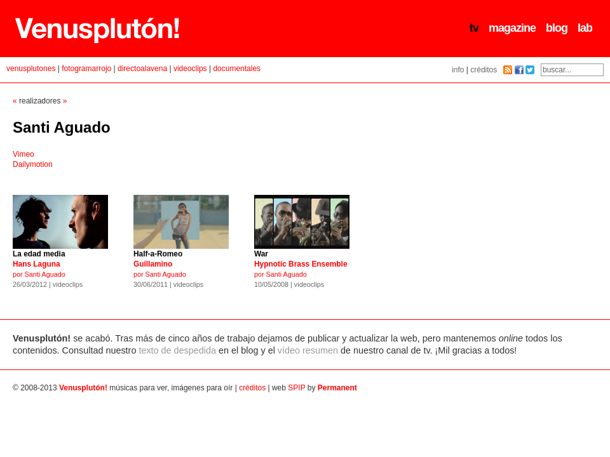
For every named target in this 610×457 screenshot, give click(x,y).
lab (585, 28)
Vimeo (23, 154)
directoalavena (142, 68)
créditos (483, 69)
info (458, 69)
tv (474, 28)
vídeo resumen (308, 350)
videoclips (190, 68)
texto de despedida (177, 350)
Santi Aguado (62, 127)
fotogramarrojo (86, 68)
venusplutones (30, 68)
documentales (237, 68)
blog (556, 28)
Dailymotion (33, 164)
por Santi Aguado (301, 265)
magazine (512, 28)
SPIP (296, 387)
